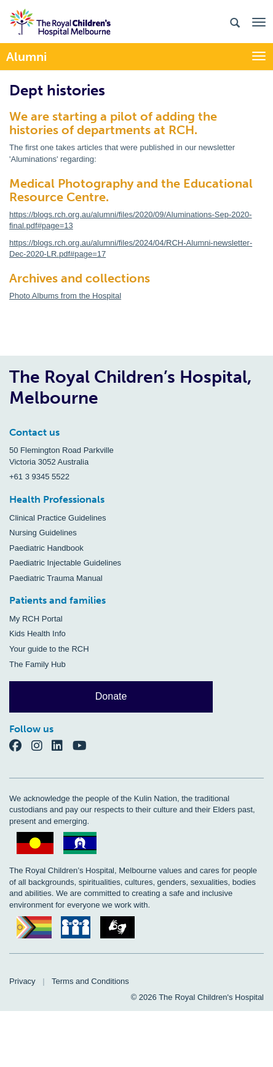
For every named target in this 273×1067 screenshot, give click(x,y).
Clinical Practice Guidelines (57, 517)
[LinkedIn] (62, 744)
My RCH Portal (36, 618)
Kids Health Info (37, 633)
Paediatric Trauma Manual (56, 578)
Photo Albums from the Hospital (65, 295)
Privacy (22, 981)
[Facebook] (20, 744)
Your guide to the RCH (49, 648)
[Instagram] (41, 744)
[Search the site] (235, 22)
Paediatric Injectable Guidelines (65, 562)
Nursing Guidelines (43, 532)
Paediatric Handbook (46, 548)
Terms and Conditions (90, 981)
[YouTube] (83, 744)
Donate (111, 696)
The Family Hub (37, 664)
